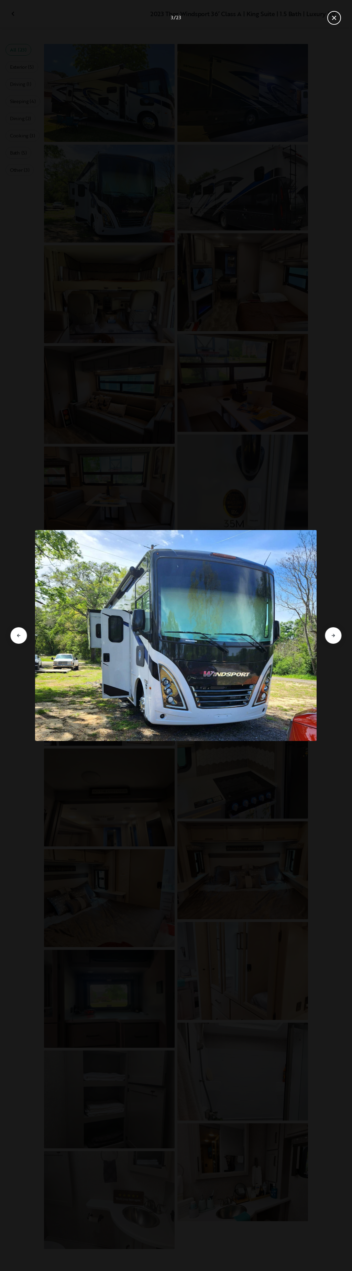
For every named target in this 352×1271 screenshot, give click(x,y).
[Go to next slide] (333, 635)
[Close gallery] (334, 18)
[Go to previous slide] (18, 635)
